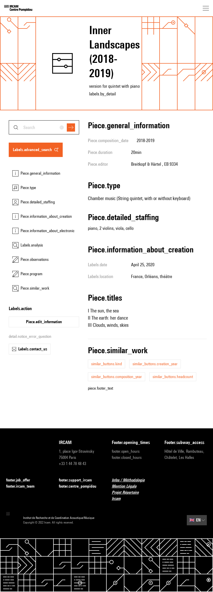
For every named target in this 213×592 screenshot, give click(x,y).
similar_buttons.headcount (173, 376)
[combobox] (44, 127)
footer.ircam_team (23, 486)
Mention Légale (127, 486)
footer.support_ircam (78, 480)
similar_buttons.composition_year (116, 376)
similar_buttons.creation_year (155, 363)
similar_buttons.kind (106, 363)
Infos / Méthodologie (131, 480)
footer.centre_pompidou (80, 486)
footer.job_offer (21, 480)
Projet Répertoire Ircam (133, 495)
